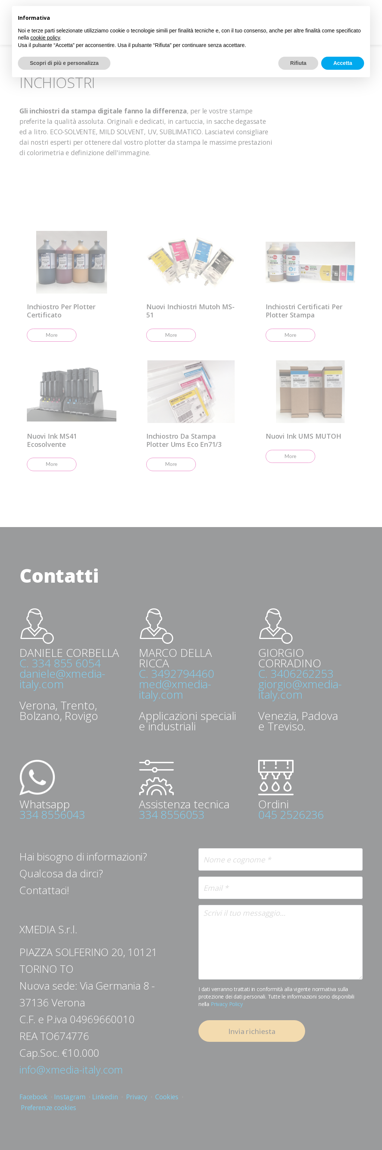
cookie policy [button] (45, 38)
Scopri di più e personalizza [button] (64, 63)
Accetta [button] (342, 63)
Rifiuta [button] (298, 63)
